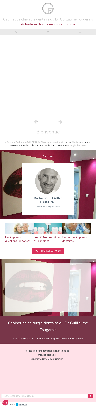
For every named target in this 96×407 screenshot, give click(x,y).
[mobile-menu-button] (80, 31)
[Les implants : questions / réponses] (19, 228)
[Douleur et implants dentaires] (76, 228)
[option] (48, 76)
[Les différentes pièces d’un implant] (48, 228)
